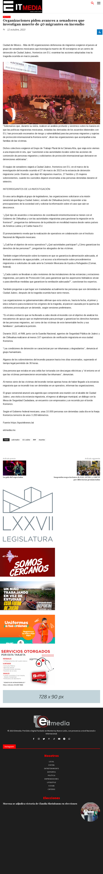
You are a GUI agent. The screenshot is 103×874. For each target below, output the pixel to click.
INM (34, 440)
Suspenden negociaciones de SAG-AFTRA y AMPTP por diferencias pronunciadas (77, 478)
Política (7, 17)
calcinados (15, 440)
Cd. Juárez (26, 440)
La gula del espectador (13, 477)
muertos (42, 440)
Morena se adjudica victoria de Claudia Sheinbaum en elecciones (40, 803)
